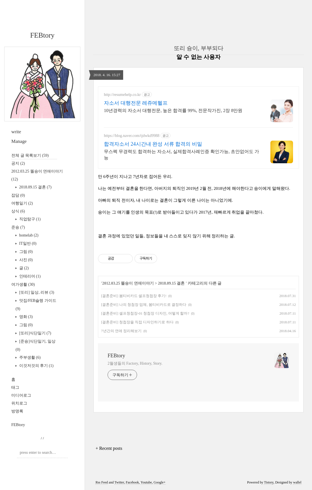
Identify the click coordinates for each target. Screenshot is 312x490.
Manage (19, 141)
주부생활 (29, 357)
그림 (25, 252)
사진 (25, 260)
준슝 (18, 227)
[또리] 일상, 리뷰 (36, 292)
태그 (15, 387)
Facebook (132, 482)
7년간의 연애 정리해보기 (121, 331)
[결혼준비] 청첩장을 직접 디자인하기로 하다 (137, 322)
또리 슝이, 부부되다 (198, 48)
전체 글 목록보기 (30, 155)
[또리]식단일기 (34, 333)
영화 (25, 317)
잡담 (18, 195)
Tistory (268, 482)
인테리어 (29, 276)
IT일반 (27, 243)
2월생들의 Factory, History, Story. (135, 363)
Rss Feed (101, 482)
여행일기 (22, 203)
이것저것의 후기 (36, 366)
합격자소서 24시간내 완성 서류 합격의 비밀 (153, 144)
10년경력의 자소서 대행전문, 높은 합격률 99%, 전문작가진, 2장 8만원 (173, 110)
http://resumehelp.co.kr (122, 95)
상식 (18, 211)
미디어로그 (21, 395)
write (16, 131)
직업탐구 (29, 219)
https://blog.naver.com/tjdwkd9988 (131, 136)
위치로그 (19, 403)
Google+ (160, 482)
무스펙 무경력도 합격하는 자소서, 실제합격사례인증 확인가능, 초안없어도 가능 (181, 154)
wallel (297, 482)
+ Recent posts (108, 448)
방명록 (17, 411)
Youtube (146, 482)
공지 (18, 163)
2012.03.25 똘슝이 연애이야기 (128, 283)
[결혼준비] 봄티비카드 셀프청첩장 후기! (133, 296)
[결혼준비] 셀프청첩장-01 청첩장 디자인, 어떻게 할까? (145, 313)
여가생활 (23, 284)
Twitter (119, 482)
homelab (28, 235)
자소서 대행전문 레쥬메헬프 (136, 103)
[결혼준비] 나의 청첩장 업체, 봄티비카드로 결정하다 (143, 304)
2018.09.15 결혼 (35, 187)
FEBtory (42, 35)
